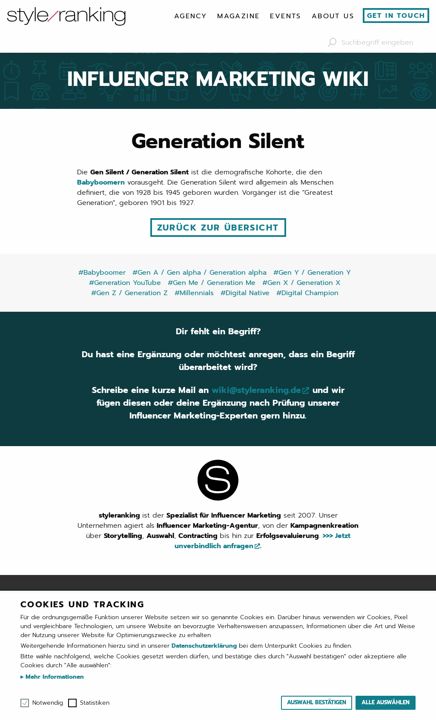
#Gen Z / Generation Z (129, 293)
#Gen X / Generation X (301, 283)
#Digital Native (245, 293)
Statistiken (94, 703)
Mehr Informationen (53, 676)
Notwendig (47, 703)
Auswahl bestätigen (316, 702)
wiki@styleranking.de (256, 390)
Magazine (238, 16)
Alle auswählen (385, 702)
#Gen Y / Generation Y (312, 273)
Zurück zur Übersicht (218, 227)
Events (285, 16)
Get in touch (396, 16)
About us (333, 16)
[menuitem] (190, 16)
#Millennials (194, 293)
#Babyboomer (102, 273)
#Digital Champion (307, 293)
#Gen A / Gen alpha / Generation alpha (199, 273)
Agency (190, 16)
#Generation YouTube (125, 283)
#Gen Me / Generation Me (211, 283)
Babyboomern (101, 182)
